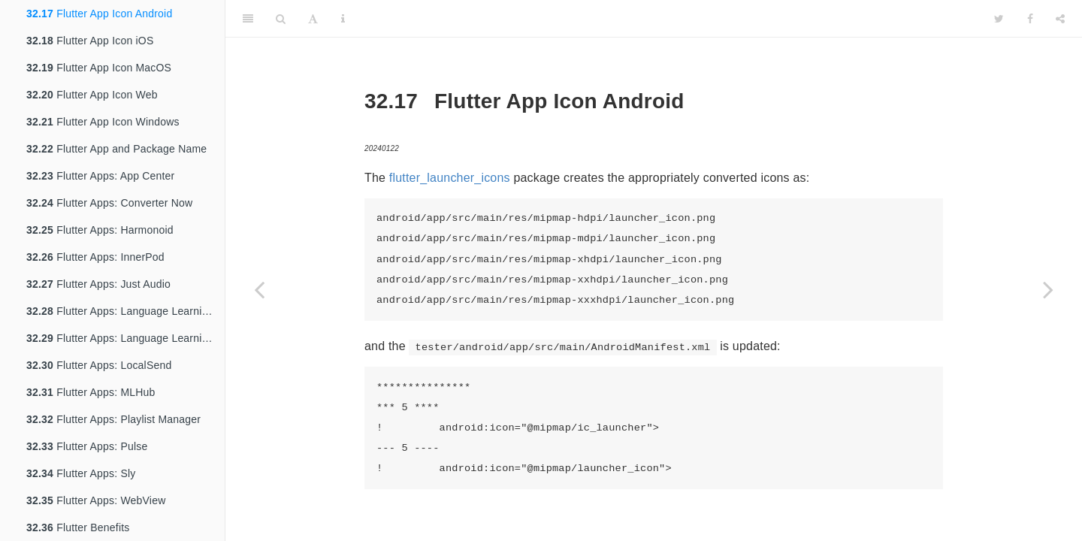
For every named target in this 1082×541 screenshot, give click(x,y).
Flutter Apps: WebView (95, 500)
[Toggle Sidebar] (247, 19)
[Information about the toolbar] (343, 19)
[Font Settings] (313, 19)
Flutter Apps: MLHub (91, 392)
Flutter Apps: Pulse (86, 446)
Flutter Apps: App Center (100, 176)
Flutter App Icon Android (99, 14)
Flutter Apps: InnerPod (95, 257)
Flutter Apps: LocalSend (98, 365)
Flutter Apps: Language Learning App (125, 311)
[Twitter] (999, 19)
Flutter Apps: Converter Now (109, 203)
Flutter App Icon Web (92, 95)
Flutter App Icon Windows (103, 122)
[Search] (280, 19)
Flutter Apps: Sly (80, 473)
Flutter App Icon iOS (89, 41)
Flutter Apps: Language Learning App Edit (125, 338)
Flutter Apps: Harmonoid (100, 230)
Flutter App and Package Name (116, 149)
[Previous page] (259, 289)
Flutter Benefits (78, 527)
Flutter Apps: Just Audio (98, 284)
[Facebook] (1030, 19)
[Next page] (1048, 289)
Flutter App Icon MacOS (98, 68)
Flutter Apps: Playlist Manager (113, 419)
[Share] (1060, 19)
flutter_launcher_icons (449, 177)
